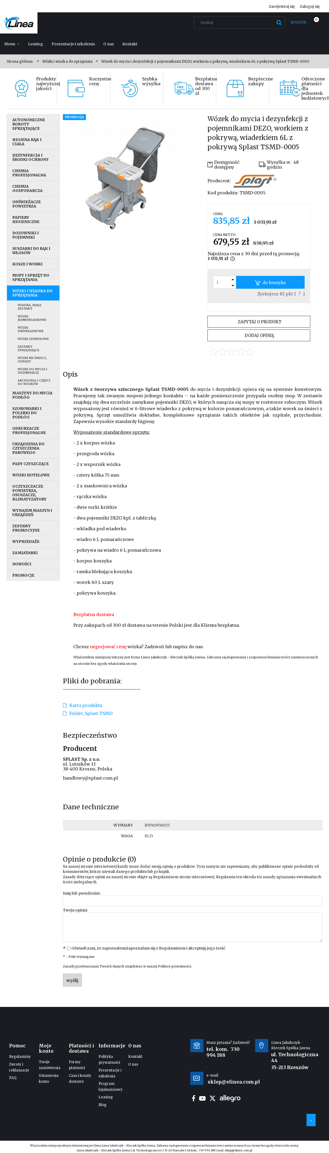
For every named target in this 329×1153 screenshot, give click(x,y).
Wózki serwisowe (33, 339)
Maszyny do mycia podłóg (32, 395)
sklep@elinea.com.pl (238, 1150)
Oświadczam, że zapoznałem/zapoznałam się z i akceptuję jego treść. (148, 948)
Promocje (23, 575)
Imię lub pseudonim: (81, 893)
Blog (103, 1105)
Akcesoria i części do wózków (34, 382)
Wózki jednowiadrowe (32, 318)
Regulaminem (166, 877)
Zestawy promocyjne (26, 528)
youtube (202, 1098)
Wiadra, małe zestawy (29, 306)
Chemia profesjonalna (29, 172)
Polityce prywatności (174, 966)
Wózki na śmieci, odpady (32, 359)
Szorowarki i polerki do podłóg (26, 413)
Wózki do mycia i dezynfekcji (32, 371)
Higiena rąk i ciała (26, 141)
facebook (193, 1098)
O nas (133, 1064)
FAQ (12, 1078)
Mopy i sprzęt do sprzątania (30, 277)
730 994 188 (223, 1052)
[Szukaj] (279, 22)
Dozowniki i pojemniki (25, 235)
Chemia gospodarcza (27, 188)
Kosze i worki (27, 264)
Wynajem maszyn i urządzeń (32, 512)
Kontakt (135, 1056)
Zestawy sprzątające (28, 348)
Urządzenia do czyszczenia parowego (28, 448)
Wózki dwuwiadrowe (31, 329)
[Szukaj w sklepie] (240, 22)
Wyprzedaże (25, 541)
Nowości (21, 564)
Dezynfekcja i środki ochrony (30, 157)
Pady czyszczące (30, 463)
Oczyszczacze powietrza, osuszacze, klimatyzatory (29, 493)
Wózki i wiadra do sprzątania (32, 293)
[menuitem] (12, 44)
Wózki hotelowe (31, 475)
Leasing (106, 1097)
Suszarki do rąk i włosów (31, 250)
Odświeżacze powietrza (26, 204)
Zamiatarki (25, 552)
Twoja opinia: (75, 910)
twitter (212, 1098)
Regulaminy (20, 1056)
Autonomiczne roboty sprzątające (28, 124)
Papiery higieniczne (25, 219)
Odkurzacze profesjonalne (29, 430)
